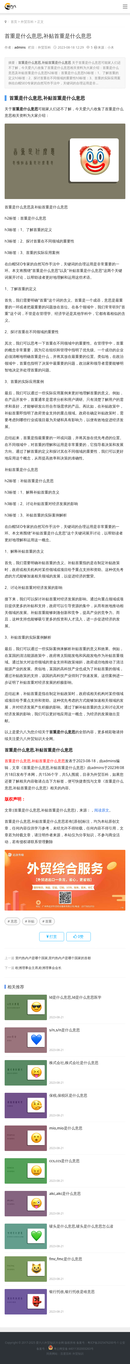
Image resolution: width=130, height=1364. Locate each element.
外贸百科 (27, 21)
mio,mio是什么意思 (65, 1128)
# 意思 (12, 921)
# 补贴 (30, 921)
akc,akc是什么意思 (65, 1194)
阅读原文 (101, 810)
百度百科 (66, 1353)
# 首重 (47, 921)
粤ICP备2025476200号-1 (103, 1342)
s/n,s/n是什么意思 (64, 1030)
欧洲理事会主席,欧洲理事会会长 (38, 967)
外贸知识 (78, 1353)
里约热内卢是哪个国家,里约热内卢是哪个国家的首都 (53, 957)
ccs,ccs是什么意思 (64, 1161)
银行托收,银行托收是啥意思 (72, 1292)
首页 (14, 21)
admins (20, 47)
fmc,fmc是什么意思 (65, 1259)
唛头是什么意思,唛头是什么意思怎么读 (81, 1226)
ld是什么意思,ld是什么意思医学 (75, 997)
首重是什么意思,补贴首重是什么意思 (50, 35)
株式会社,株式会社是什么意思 (73, 1063)
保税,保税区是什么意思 (68, 1095)
